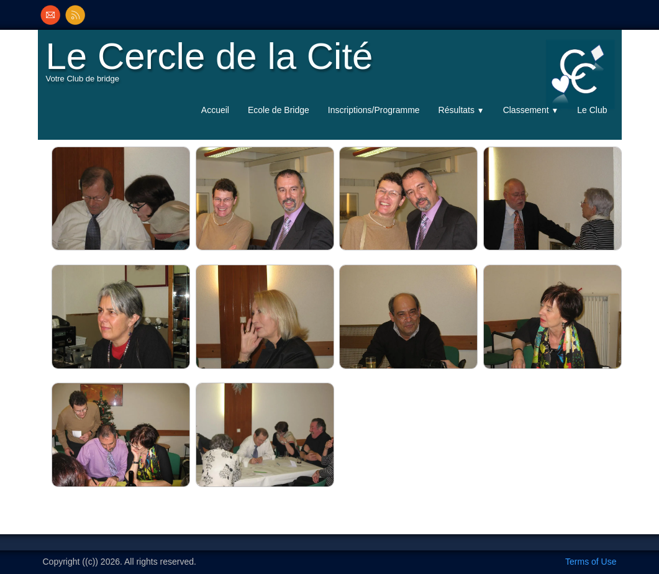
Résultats (461, 110)
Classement (531, 110)
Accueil (215, 110)
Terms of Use (590, 562)
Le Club (592, 110)
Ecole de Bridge (278, 110)
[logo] (213, 65)
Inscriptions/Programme (374, 110)
